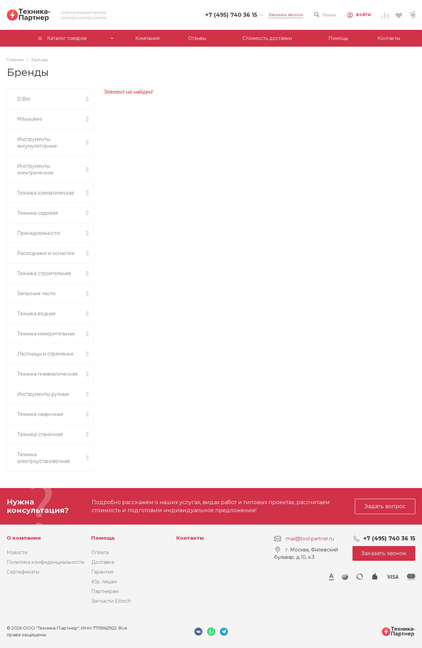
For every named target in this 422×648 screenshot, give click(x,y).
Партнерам (105, 591)
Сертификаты (23, 572)
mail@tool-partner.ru (310, 539)
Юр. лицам (104, 582)
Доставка (102, 562)
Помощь (103, 538)
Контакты (190, 538)
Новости (17, 552)
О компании (24, 538)
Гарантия (102, 572)
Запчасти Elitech (111, 601)
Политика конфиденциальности (45, 562)
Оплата (100, 552)
